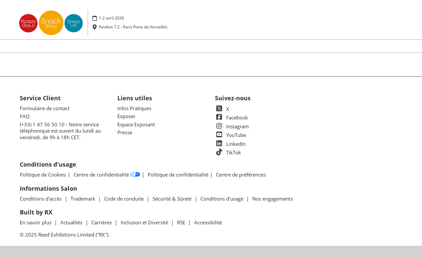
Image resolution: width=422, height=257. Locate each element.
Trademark (84, 198)
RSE (182, 222)
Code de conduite (124, 198)
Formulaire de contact (45, 108)
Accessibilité (208, 222)
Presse (124, 132)
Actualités (72, 222)
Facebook (231, 117)
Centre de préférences (241, 175)
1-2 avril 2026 (111, 18)
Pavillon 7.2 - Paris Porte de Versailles (133, 27)
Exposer (126, 116)
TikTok (228, 152)
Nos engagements (272, 198)
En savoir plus (36, 222)
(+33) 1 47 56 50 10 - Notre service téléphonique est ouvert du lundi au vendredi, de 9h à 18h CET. (60, 131)
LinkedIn (230, 144)
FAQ (25, 116)
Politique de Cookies (43, 175)
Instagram (232, 126)
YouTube (230, 135)
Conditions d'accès (41, 198)
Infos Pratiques (134, 108)
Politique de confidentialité (178, 175)
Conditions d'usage (222, 198)
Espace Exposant (136, 124)
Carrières (102, 222)
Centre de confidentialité (107, 175)
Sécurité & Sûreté (173, 198)
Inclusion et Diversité (145, 222)
